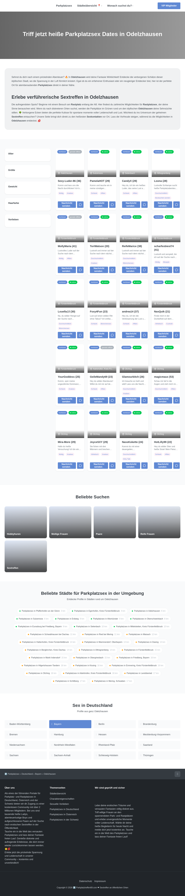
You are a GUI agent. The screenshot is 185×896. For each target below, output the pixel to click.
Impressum (100, 881)
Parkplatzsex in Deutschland (64, 809)
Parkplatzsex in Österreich (63, 814)
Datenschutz (85, 881)
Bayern (38, 774)
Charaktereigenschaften (62, 799)
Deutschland (27, 774)
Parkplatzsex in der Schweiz (64, 819)
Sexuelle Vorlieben (59, 804)
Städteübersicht (58, 793)
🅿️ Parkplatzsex (12, 774)
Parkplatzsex (64, 5)
